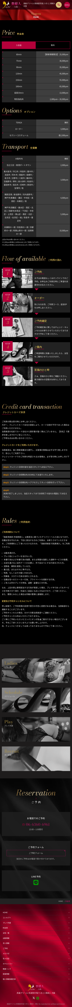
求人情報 (6, 943)
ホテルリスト (8, 964)
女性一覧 (6, 933)
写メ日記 (6, 958)
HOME (5, 912)
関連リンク (7, 969)
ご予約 (5, 948)
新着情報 (6, 974)
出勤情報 (6, 938)
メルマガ (6, 953)
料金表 (5, 928)
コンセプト (7, 917)
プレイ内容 (7, 923)
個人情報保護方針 (9, 979)
